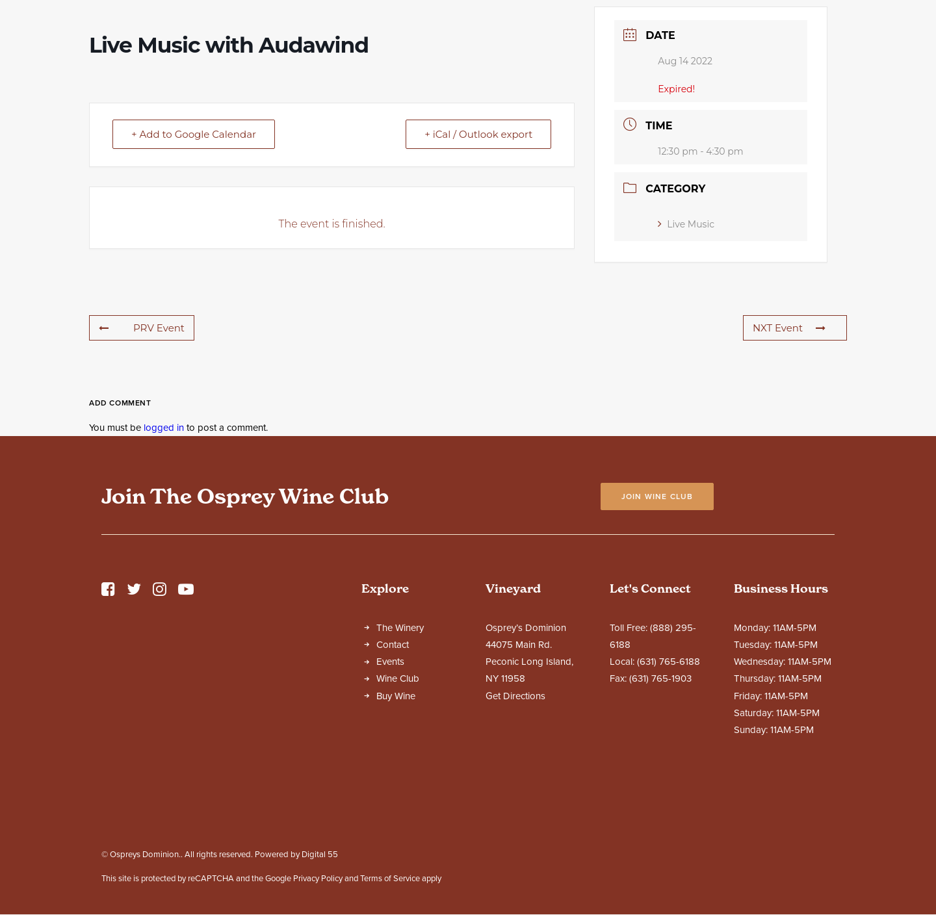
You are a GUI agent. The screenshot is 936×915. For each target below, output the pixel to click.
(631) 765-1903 (660, 793)
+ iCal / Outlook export (478, 248)
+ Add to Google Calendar (193, 248)
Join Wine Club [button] (657, 610)
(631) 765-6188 (668, 776)
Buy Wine (395, 810)
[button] (108, 707)
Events (390, 776)
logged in (164, 542)
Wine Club (397, 793)
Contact (392, 759)
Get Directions (515, 810)
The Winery (400, 742)
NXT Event (789, 442)
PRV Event (142, 442)
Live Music (686, 338)
